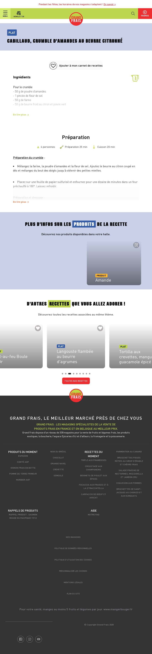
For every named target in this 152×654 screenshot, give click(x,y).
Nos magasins (73, 537)
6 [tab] (81, 375)
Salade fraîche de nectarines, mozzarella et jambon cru (129, 473)
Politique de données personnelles (73, 548)
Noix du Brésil (58, 451)
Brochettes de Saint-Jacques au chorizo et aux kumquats (129, 492)
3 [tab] (70, 375)
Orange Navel (58, 463)
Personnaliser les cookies (73, 571)
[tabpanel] (114, 263)
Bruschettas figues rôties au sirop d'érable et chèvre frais (129, 461)
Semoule (58, 475)
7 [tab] (84, 375)
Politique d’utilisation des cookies (73, 559)
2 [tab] (67, 375)
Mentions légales (73, 582)
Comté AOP (23, 461)
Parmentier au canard (129, 451)
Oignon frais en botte (23, 467)
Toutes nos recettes (76, 381)
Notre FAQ (93, 514)
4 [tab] (74, 375)
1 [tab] (63, 375)
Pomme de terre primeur (23, 473)
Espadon (23, 455)
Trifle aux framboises (93, 460)
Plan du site (73, 593)
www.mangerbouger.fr (118, 609)
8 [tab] (87, 375)
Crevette (58, 469)
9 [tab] (91, 375)
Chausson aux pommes (129, 482)
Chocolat (58, 457)
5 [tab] (78, 375)
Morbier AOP (23, 479)
